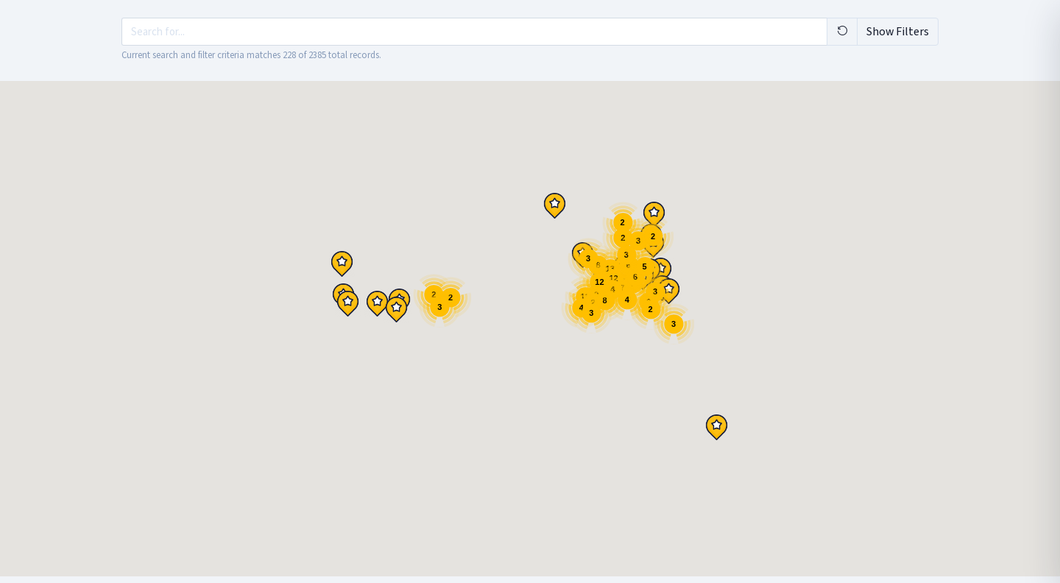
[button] (348, 304)
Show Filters (897, 32)
